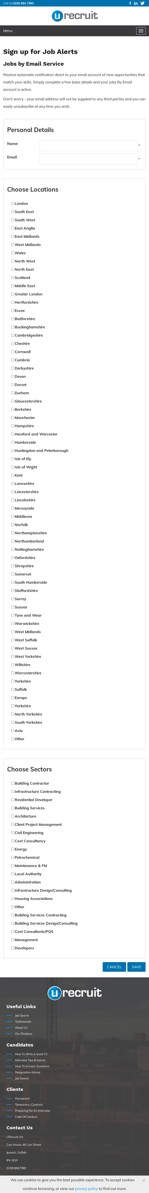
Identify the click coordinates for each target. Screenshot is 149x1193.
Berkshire (23, 409)
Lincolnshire (25, 500)
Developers (24, 948)
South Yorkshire (28, 722)
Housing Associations (34, 898)
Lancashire (24, 483)
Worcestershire (28, 673)
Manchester (25, 417)
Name (12, 143)
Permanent (22, 1098)
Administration (28, 882)
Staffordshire (26, 590)
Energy (21, 849)
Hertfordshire (26, 302)
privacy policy (86, 1188)
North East (24, 269)
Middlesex (23, 516)
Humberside (25, 442)
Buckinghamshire (30, 327)
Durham (22, 393)
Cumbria (22, 360)
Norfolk (21, 524)
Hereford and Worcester (36, 434)
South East (24, 211)
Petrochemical (27, 857)
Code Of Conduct (26, 1116)
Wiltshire (22, 664)
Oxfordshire (25, 557)
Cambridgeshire (29, 335)
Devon (20, 376)
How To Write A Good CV (31, 1054)
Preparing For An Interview (32, 1110)
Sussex (21, 607)
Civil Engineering (29, 832)
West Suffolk (26, 640)
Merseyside (24, 508)
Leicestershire (27, 491)
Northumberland (29, 541)
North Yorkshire (28, 714)
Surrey (20, 598)
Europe (21, 697)
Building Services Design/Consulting (46, 923)
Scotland (22, 277)
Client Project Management (38, 824)
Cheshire (22, 343)
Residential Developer (34, 799)
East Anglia (25, 228)
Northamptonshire (31, 533)
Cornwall (22, 351)
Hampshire (24, 426)
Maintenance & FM (31, 865)
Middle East (25, 286)
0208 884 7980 (23, 3)
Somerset (23, 574)
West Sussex (26, 648)
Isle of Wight (26, 467)
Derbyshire (24, 368)
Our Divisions (23, 1033)
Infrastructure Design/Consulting (43, 890)
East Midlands (27, 236)
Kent (18, 475)
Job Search (22, 1015)
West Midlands (28, 244)
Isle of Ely (23, 458)
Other (19, 739)
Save (136, 967)
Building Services (30, 808)
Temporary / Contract (29, 1104)
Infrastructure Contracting (38, 791)
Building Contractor (32, 783)
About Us (21, 1027)
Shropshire (24, 566)
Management (26, 939)
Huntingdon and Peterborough (41, 450)
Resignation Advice (27, 1072)
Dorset (20, 384)
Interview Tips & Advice (30, 1060)
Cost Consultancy (30, 841)
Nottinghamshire (29, 549)
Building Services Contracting (41, 915)
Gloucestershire (28, 401)
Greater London (28, 294)
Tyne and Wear (28, 615)
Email (12, 157)
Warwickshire (27, 623)
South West (25, 220)
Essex (20, 310)
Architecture (25, 816)
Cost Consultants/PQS (34, 931)
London (21, 203)
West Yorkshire (28, 656)
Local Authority (28, 874)
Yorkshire (23, 681)
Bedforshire (25, 318)
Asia (19, 730)
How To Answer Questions (32, 1066)
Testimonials (23, 1021)
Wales (20, 253)
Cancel (114, 967)
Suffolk (21, 689)
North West (25, 261)
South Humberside (31, 582)
